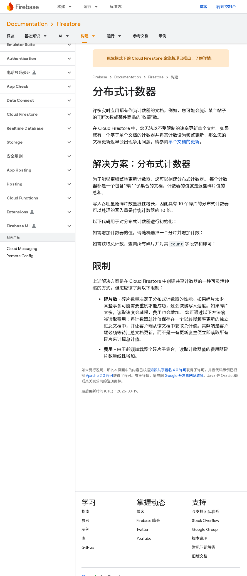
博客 (204, 6)
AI (60, 35)
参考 (85, 520)
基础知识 (32, 35)
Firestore (68, 24)
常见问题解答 (203, 547)
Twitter (143, 529)
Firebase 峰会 (148, 520)
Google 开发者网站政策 (184, 375)
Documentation (27, 24)
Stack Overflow (205, 520)
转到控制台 (226, 6)
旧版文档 (200, 556)
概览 (10, 35)
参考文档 (141, 35)
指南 (85, 511)
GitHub (87, 547)
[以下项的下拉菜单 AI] (69, 36)
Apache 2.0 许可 (99, 375)
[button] (33, 44)
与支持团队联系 (205, 511)
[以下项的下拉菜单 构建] (71, 6)
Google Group (205, 529)
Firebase (100, 77)
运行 (87, 6)
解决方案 (117, 6)
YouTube (144, 538)
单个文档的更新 (183, 142)
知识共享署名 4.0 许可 (168, 370)
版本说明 (200, 538)
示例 (162, 35)
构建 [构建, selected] (84, 35)
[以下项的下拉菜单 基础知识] (46, 36)
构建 (61, 6)
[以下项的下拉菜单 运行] (98, 6)
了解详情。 (205, 58)
